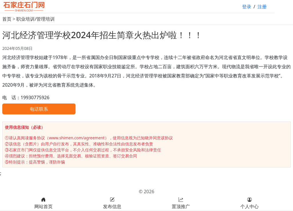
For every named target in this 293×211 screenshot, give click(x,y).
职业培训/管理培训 (35, 19)
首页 (6, 19)
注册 (262, 6)
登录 (246, 6)
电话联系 (39, 109)
